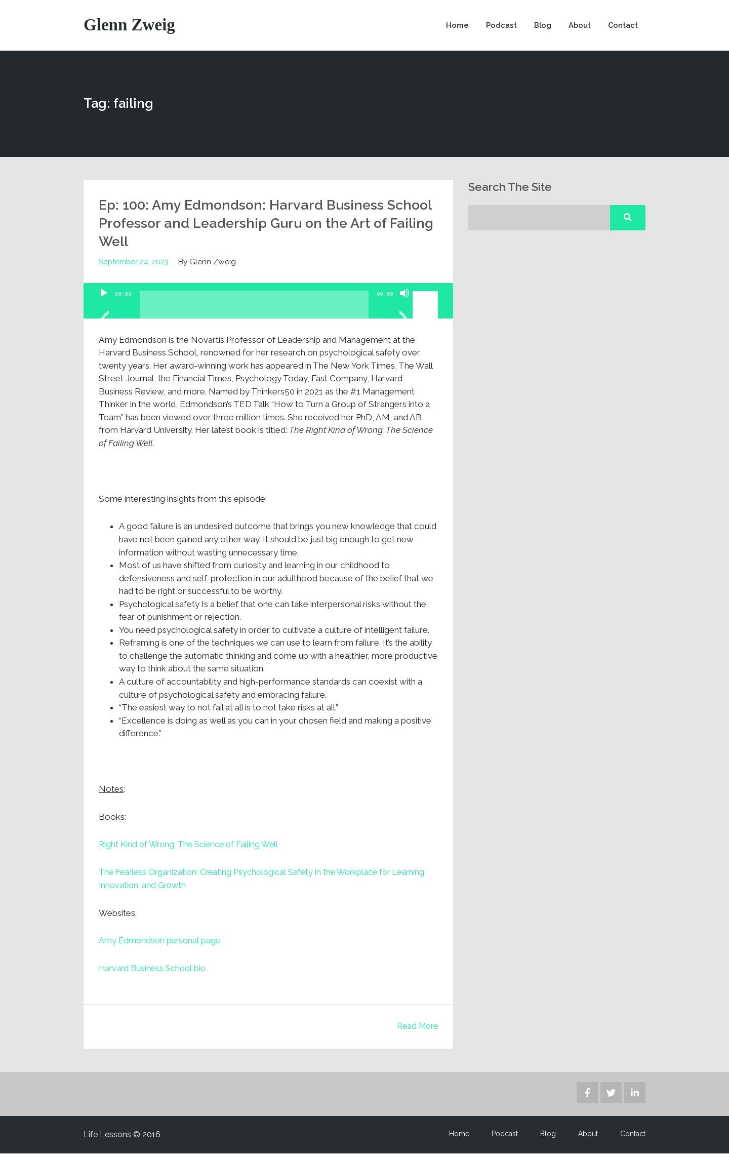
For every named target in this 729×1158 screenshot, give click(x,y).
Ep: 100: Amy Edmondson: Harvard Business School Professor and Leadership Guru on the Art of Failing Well (260, 228)
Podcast (497, 27)
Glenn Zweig (131, 27)
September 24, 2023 (135, 267)
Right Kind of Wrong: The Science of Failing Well (192, 850)
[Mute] (404, 311)
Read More (415, 1031)
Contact (622, 27)
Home (452, 27)
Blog (539, 27)
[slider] (254, 314)
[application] (268, 306)
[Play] (104, 311)
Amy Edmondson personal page (161, 946)
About (577, 27)
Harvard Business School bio (154, 973)
